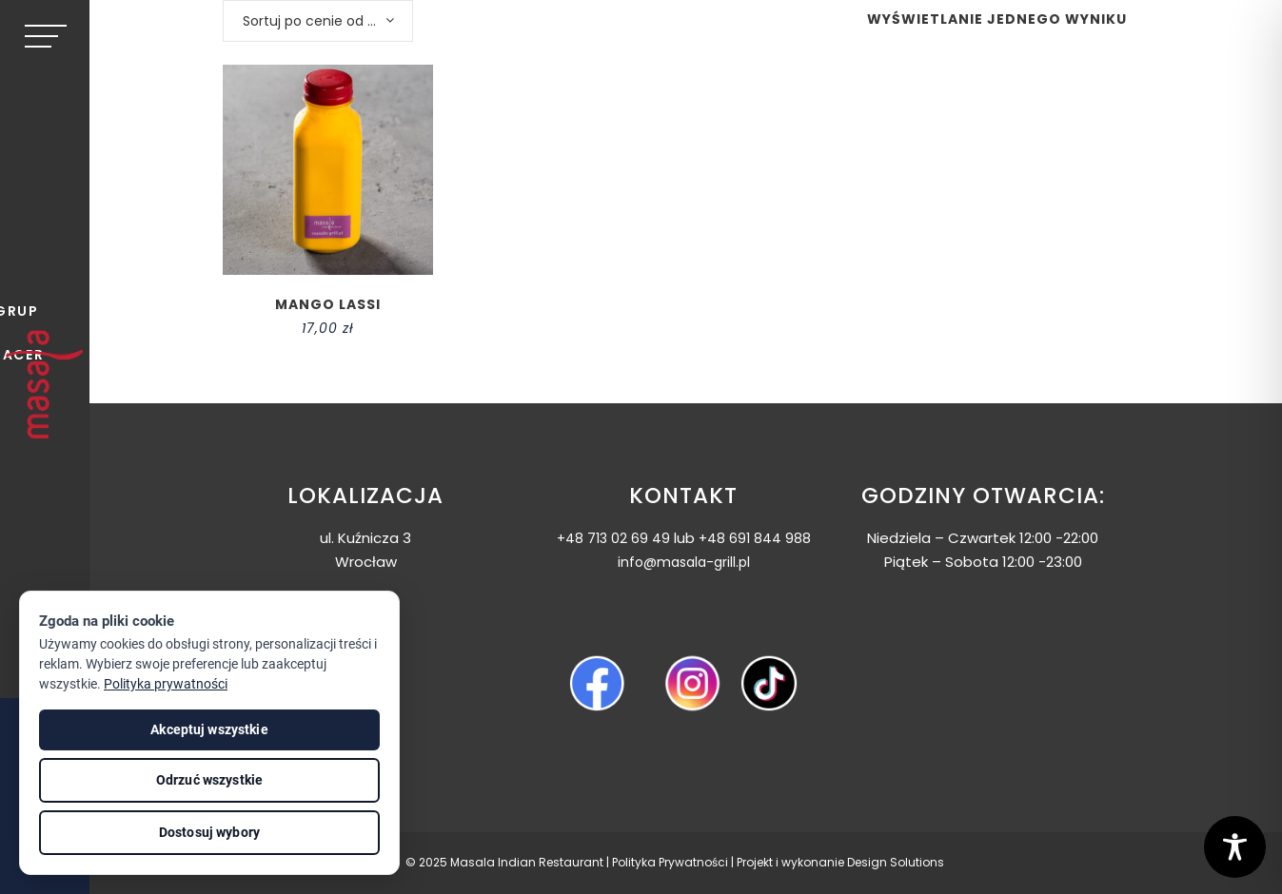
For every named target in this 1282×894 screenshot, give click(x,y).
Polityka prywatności (165, 683)
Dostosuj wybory (209, 832)
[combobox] (318, 21)
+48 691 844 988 (755, 538)
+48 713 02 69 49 (613, 538)
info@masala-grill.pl (684, 562)
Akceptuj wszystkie (209, 729)
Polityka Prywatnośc (668, 862)
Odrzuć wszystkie (209, 779)
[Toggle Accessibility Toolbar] (1235, 847)
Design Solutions (895, 862)
